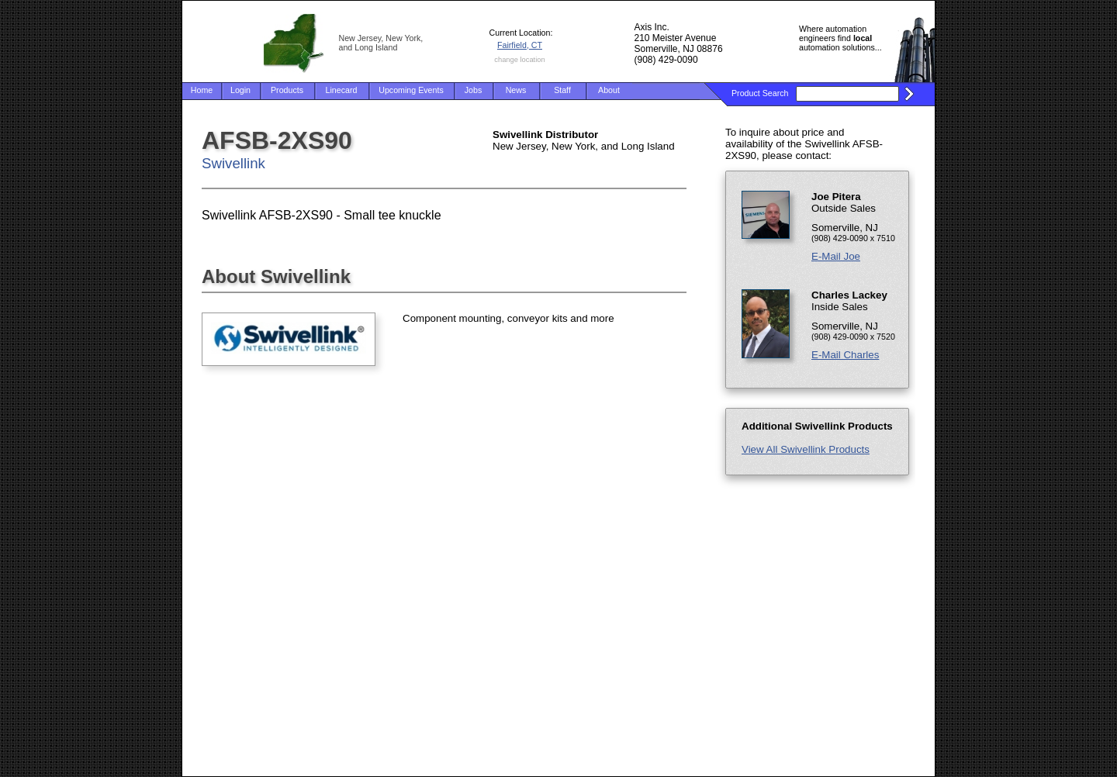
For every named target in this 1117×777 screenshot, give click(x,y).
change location (519, 60)
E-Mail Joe (835, 256)
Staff (562, 90)
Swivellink (233, 163)
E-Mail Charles (845, 355)
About (609, 90)
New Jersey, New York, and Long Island (381, 42)
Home (202, 90)
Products (287, 90)
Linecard (342, 90)
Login (240, 90)
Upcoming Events (411, 90)
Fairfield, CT (519, 45)
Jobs (473, 90)
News (516, 90)
